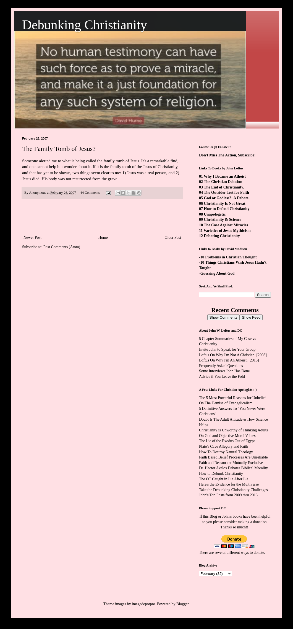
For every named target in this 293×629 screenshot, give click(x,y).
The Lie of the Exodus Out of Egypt (227, 441)
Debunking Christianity (84, 24)
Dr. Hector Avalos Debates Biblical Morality (233, 468)
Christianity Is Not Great (224, 203)
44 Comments (90, 193)
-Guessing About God (216, 273)
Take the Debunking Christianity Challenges (233, 490)
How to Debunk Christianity (221, 473)
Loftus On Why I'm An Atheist (223, 360)
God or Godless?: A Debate (226, 198)
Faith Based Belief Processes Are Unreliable (233, 457)
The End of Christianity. (224, 187)
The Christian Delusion (223, 182)
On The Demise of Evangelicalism (225, 403)
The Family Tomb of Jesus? (59, 148)
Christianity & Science (222, 219)
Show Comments (223, 317)
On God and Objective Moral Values (227, 436)
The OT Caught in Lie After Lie (223, 479)
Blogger (182, 604)
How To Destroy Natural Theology (226, 452)
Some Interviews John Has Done (224, 371)
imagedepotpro (143, 604)
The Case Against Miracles (226, 225)
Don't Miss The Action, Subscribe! (227, 155)
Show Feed (251, 317)
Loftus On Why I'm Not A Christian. (227, 355)
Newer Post (32, 237)
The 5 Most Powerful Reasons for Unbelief (232, 398)
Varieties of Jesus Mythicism (226, 231)
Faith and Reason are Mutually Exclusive (231, 463)
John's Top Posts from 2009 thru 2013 (228, 495)
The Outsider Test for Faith (226, 192)
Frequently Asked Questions (221, 366)
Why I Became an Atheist (225, 176)
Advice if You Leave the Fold (222, 376)
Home (103, 237)
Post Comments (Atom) (61, 247)
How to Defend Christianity (227, 209)
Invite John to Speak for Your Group (227, 349)
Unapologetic (215, 214)
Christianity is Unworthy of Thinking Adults (233, 430)
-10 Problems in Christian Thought (228, 257)
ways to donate (252, 553)
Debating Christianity (222, 236)
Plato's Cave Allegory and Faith (223, 446)
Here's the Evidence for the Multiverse (229, 484)
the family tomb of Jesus (118, 160)
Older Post (173, 237)
